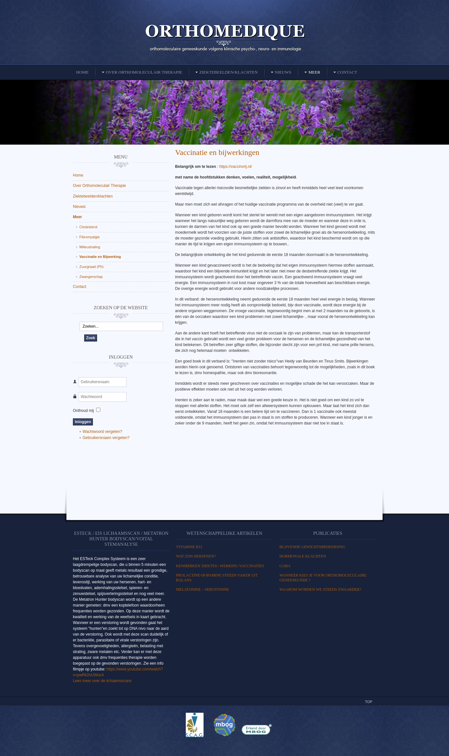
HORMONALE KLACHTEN (302, 556)
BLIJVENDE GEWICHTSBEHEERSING (312, 547)
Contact (79, 286)
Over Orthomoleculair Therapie (99, 185)
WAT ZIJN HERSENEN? (196, 556)
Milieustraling (89, 247)
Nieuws (79, 206)
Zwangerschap (91, 277)
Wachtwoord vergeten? (102, 431)
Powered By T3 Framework (224, 744)
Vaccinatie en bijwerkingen (217, 152)
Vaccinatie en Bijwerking (100, 257)
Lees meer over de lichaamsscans (102, 681)
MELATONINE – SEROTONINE (202, 589)
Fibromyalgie (89, 237)
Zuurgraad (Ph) (91, 267)
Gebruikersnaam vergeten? (106, 437)
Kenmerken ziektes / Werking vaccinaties (220, 566)
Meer (77, 217)
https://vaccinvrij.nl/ (236, 166)
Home (78, 175)
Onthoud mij (83, 410)
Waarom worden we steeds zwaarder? (320, 589)
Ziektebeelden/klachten (93, 196)
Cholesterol (88, 227)
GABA (284, 566)
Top (368, 702)
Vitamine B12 (189, 547)
